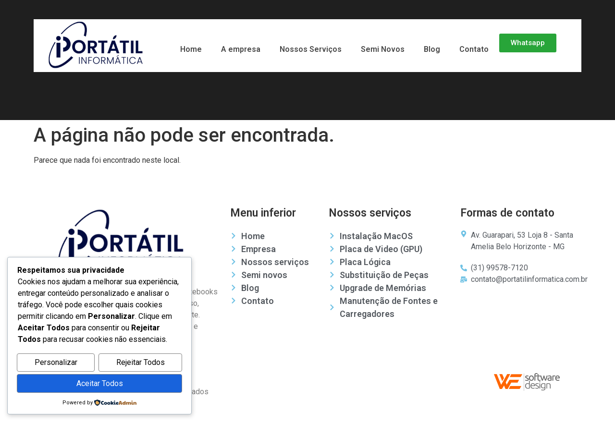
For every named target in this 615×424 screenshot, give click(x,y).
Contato (474, 49)
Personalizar (56, 362)
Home (191, 49)
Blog (432, 49)
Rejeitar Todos (140, 362)
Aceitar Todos (99, 383)
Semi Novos (383, 49)
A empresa (240, 49)
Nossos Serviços (311, 49)
